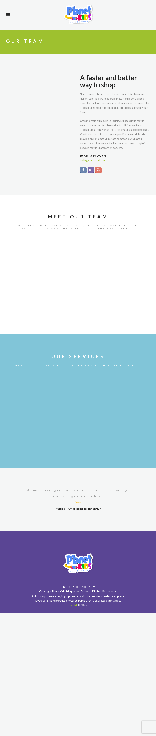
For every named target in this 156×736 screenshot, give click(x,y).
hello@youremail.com (93, 160)
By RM (73, 605)
